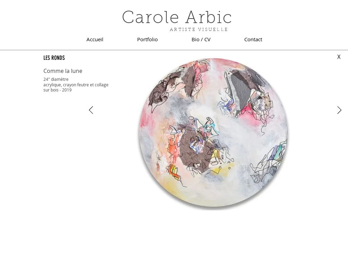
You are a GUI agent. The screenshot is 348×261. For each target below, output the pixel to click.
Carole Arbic (177, 19)
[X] (339, 57)
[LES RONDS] (69, 58)
